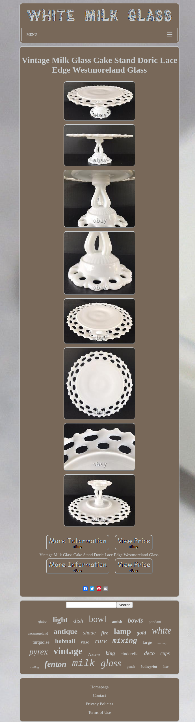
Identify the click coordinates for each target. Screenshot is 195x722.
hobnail (65, 641)
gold (141, 633)
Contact (99, 695)
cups (165, 653)
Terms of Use (99, 712)
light (60, 620)
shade (89, 633)
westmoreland (37, 633)
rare (101, 641)
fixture (94, 654)
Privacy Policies (99, 704)
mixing (124, 641)
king (110, 653)
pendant (155, 622)
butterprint (149, 666)
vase (85, 642)
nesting (161, 643)
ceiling (35, 667)
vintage (68, 651)
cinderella (129, 653)
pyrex (38, 651)
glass (111, 663)
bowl (98, 619)
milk (83, 663)
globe (42, 621)
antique (65, 631)
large (147, 642)
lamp (122, 631)
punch (131, 667)
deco (149, 653)
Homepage (99, 687)
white (161, 630)
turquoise (40, 642)
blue (166, 667)
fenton (55, 664)
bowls (135, 620)
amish (117, 622)
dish (78, 620)
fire (104, 633)
